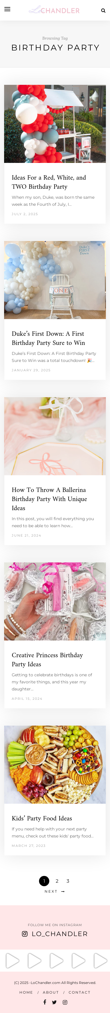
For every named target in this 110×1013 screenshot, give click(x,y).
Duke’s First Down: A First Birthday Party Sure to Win (48, 338)
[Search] (103, 10)
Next (51, 891)
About (51, 992)
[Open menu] (7, 9)
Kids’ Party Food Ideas (42, 819)
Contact (80, 992)
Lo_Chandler (60, 934)
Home (26, 992)
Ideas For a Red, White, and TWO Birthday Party (49, 182)
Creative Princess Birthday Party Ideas (47, 660)
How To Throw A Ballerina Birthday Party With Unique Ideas (49, 499)
